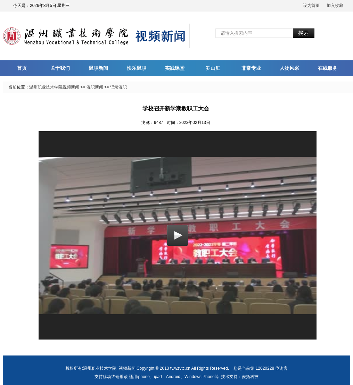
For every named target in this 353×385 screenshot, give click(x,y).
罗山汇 (213, 68)
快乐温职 (136, 68)
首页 (22, 68)
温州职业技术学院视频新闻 (54, 87)
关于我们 (60, 68)
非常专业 (251, 68)
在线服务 (327, 68)
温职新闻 (98, 68)
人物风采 (289, 68)
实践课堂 (174, 68)
